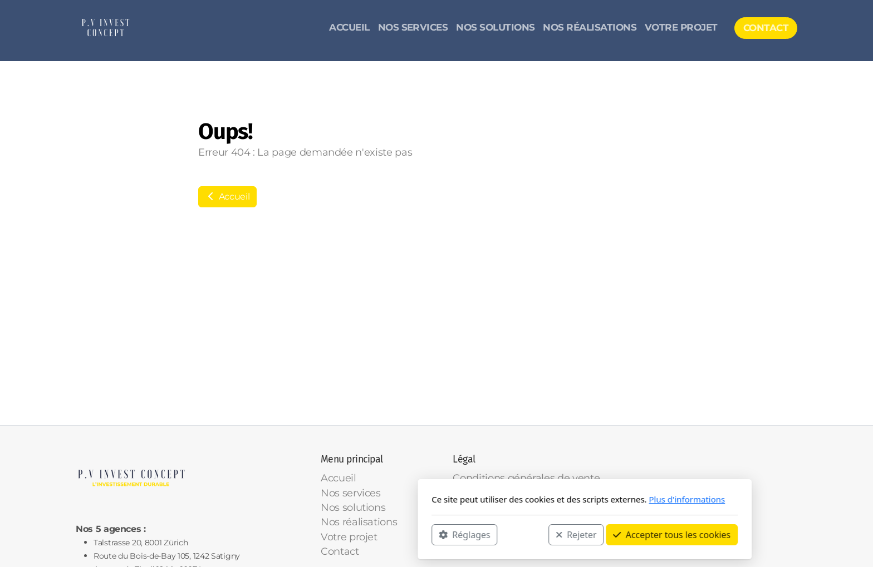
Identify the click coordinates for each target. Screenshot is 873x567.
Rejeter (428, 534)
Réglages (316, 534)
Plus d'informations (539, 499)
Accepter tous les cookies (523, 534)
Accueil (227, 196)
